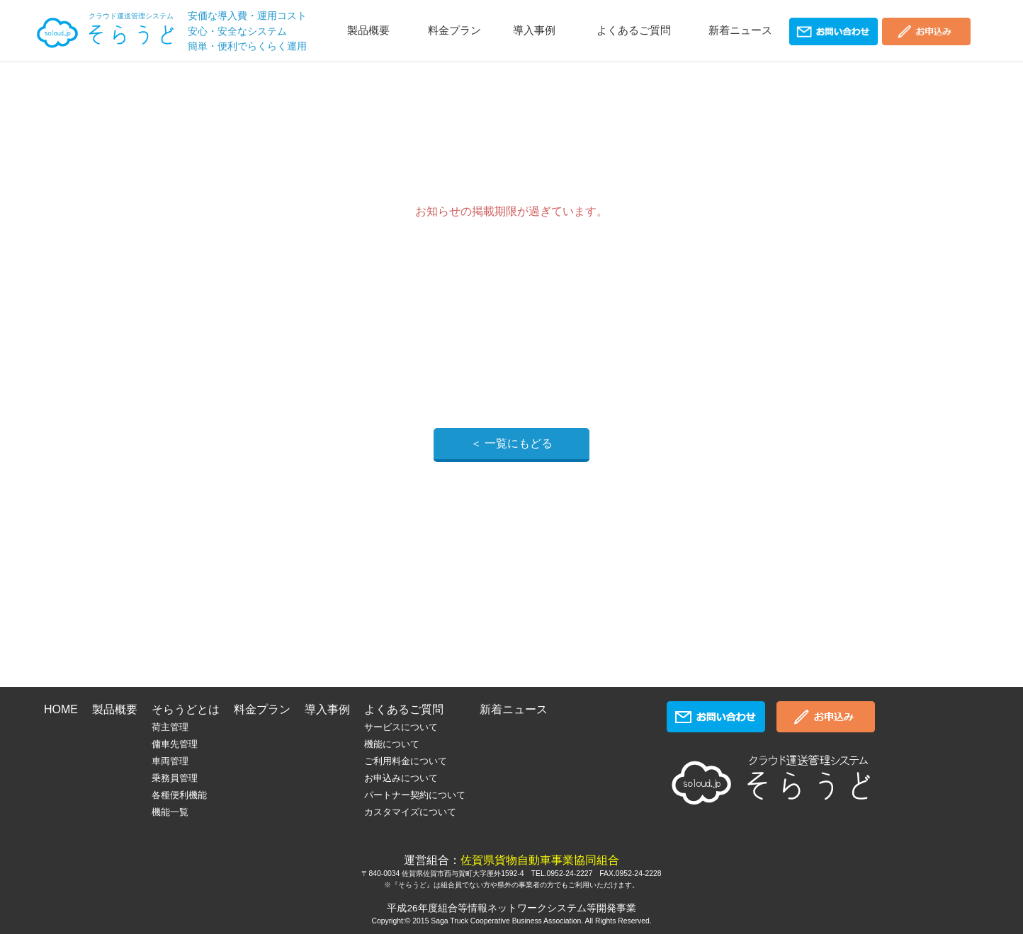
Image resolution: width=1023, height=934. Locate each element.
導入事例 (534, 30)
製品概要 (368, 30)
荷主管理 (170, 727)
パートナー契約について (414, 795)
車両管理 (170, 761)
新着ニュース (740, 30)
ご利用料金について (405, 761)
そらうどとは (186, 709)
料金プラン (454, 30)
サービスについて (401, 727)
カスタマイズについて (410, 812)
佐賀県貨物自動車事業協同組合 (539, 860)
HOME (61, 709)
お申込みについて (401, 778)
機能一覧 (170, 812)
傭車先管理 (175, 744)
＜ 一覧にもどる (511, 443)
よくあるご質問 (634, 30)
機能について (391, 744)
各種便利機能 (179, 795)
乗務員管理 (175, 778)
